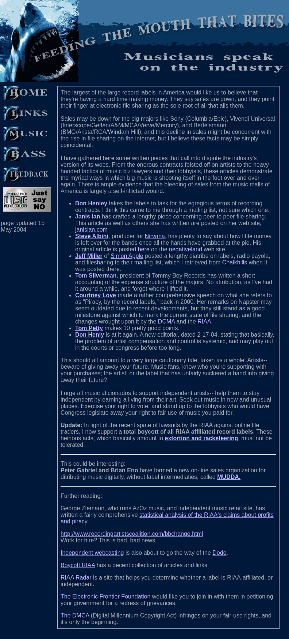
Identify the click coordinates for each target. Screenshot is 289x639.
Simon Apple (127, 256)
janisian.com (91, 229)
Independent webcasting (92, 553)
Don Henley (91, 203)
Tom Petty (89, 328)
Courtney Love (95, 295)
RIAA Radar (76, 577)
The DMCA (75, 615)
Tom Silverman (96, 275)
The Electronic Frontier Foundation (105, 596)
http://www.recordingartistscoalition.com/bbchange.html (132, 534)
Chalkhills (234, 262)
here (144, 249)
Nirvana (155, 236)
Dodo (219, 553)
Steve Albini (91, 236)
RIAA (204, 321)
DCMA (166, 321)
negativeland (185, 249)
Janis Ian (87, 216)
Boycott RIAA (78, 565)
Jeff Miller (89, 256)
